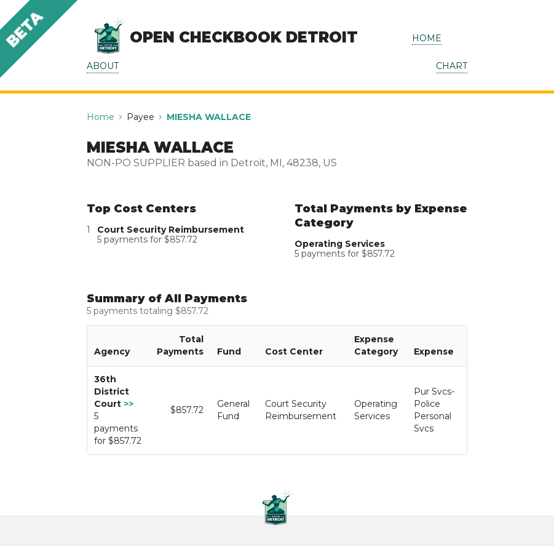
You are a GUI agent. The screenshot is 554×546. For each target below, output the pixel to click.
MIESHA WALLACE (209, 116)
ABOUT (103, 65)
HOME (426, 38)
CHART (451, 65)
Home (100, 116)
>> (128, 403)
